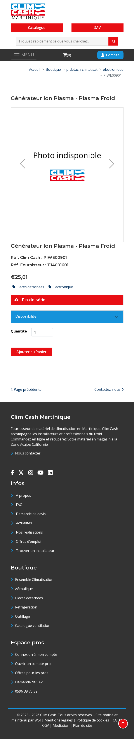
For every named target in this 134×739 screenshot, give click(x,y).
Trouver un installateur (35, 550)
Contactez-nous (109, 389)
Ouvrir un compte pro (33, 663)
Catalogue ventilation (32, 625)
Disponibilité (26, 316)
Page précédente (26, 389)
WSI (38, 720)
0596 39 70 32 (26, 691)
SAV (97, 27)
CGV (45, 725)
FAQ (19, 504)
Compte (110, 55)
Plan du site (82, 725)
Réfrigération (26, 607)
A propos (23, 495)
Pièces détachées (28, 287)
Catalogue (36, 27)
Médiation (61, 725)
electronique (113, 69)
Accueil (34, 69)
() (67, 54)
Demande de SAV (29, 682)
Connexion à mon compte (36, 654)
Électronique (61, 287)
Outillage (22, 616)
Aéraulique (24, 588)
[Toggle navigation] (24, 55)
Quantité (19, 331)
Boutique (53, 69)
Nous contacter (27, 453)
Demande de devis (31, 513)
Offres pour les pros (31, 672)
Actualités (24, 523)
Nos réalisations (29, 532)
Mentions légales (59, 720)
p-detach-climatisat (81, 69)
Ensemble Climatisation (34, 579)
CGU (116, 720)
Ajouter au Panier (31, 351)
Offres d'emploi (28, 541)
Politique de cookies (93, 720)
